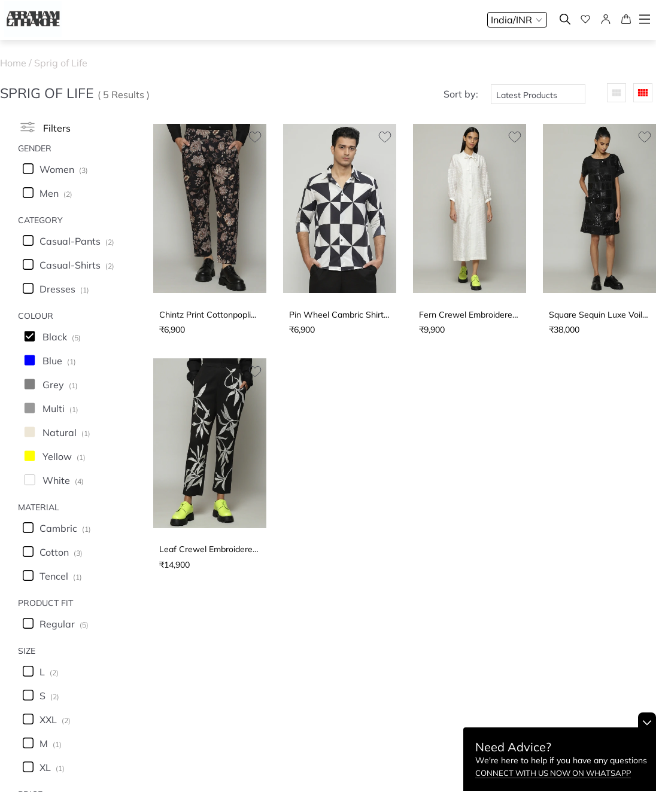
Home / (17, 63)
